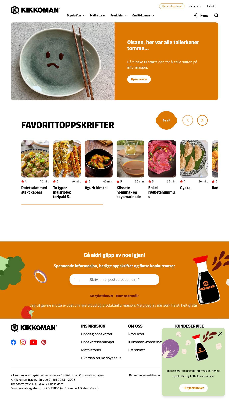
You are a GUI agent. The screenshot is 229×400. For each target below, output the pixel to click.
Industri (211, 6)
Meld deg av (146, 305)
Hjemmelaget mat (172, 6)
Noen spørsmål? (127, 296)
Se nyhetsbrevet (101, 296)
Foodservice (194, 6)
